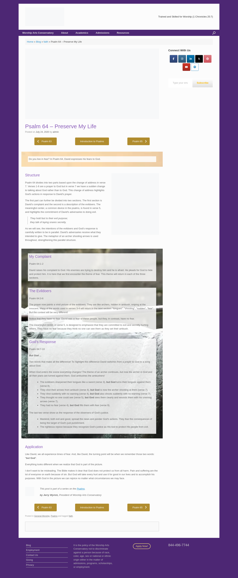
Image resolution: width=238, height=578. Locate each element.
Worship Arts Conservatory (38, 32)
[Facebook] (173, 59)
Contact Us (32, 555)
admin (56, 132)
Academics (81, 32)
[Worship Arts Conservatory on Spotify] (195, 67)
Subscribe (202, 82)
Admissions (103, 32)
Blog (38, 41)
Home (30, 41)
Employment (32, 550)
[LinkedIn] (190, 59)
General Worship (42, 516)
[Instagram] (182, 59)
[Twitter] (199, 59)
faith (46, 41)
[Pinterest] (207, 59)
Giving (29, 559)
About (64, 32)
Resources (123, 32)
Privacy (30, 565)
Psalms (81, 488)
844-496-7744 (178, 545)
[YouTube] (186, 67)
